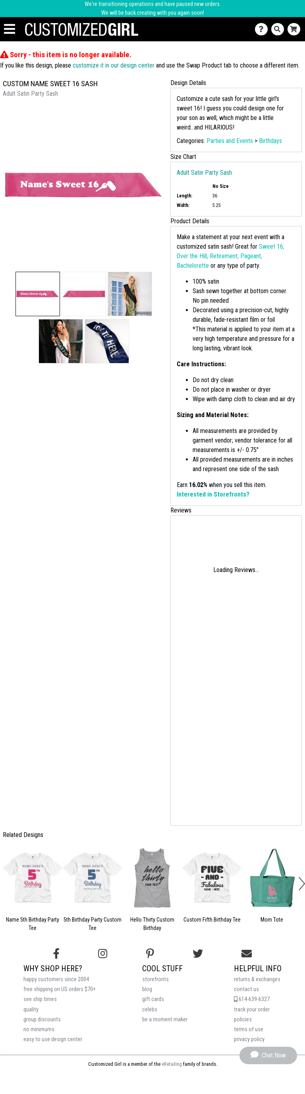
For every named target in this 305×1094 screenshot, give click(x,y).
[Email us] (246, 954)
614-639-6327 (252, 999)
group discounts (42, 1019)
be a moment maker (164, 1019)
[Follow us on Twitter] (198, 954)
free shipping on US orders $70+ (59, 989)
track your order (252, 1009)
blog (147, 989)
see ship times (40, 999)
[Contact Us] (263, 29)
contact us (246, 989)
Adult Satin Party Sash (204, 172)
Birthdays (270, 141)
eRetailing (172, 1064)
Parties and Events (230, 141)
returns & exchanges (257, 979)
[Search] (279, 29)
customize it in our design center (113, 65)
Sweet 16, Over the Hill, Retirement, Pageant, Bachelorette (230, 256)
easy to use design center (52, 1039)
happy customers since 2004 (56, 979)
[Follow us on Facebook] (56, 954)
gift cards (153, 999)
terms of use (248, 1029)
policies (243, 1019)
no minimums (38, 1029)
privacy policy (249, 1039)
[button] (38, 294)
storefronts (155, 979)
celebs (149, 1009)
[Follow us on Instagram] (102, 954)
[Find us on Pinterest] (150, 954)
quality (31, 1009)
